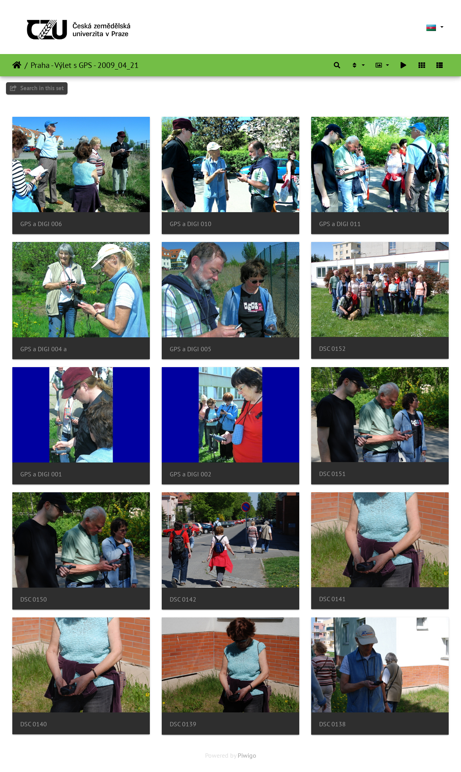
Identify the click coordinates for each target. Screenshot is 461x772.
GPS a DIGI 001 (41, 474)
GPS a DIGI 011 (340, 224)
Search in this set (37, 88)
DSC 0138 (332, 724)
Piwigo (247, 755)
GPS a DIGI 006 (41, 224)
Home (16, 65)
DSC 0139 (183, 724)
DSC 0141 (332, 599)
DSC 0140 (33, 724)
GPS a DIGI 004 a (43, 349)
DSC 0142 (183, 599)
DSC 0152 (332, 348)
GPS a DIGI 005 (190, 349)
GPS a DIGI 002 (190, 474)
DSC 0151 (332, 474)
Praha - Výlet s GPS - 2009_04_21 (85, 65)
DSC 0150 (33, 599)
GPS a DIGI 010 (190, 224)
